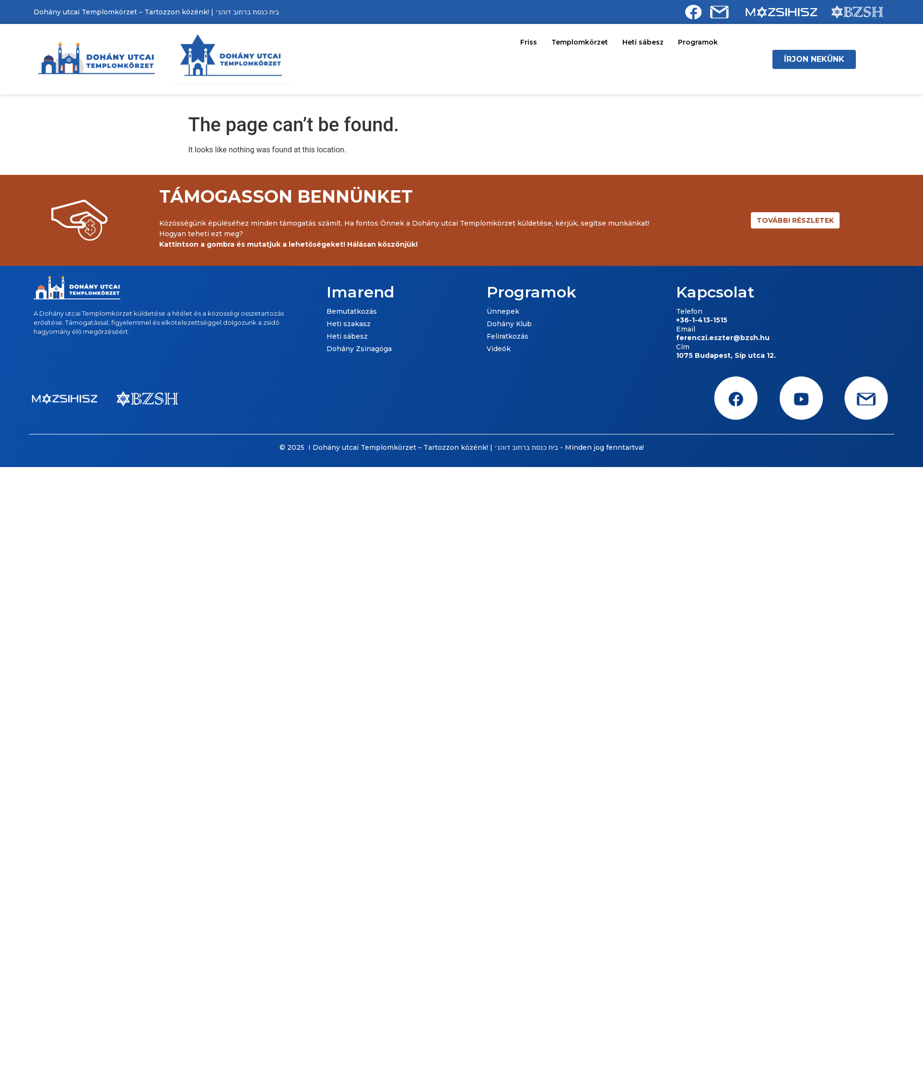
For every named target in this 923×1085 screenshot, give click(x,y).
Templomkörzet (579, 42)
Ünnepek (503, 311)
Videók (499, 348)
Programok (698, 42)
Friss (528, 42)
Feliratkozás (507, 336)
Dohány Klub (509, 324)
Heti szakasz (349, 324)
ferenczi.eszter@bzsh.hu (723, 337)
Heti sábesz (643, 42)
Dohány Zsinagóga (359, 348)
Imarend (361, 292)
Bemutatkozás (352, 311)
